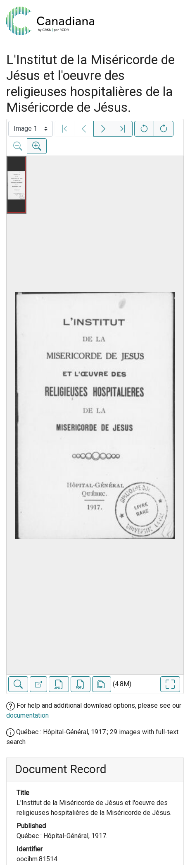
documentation (27, 715)
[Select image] (30, 129)
